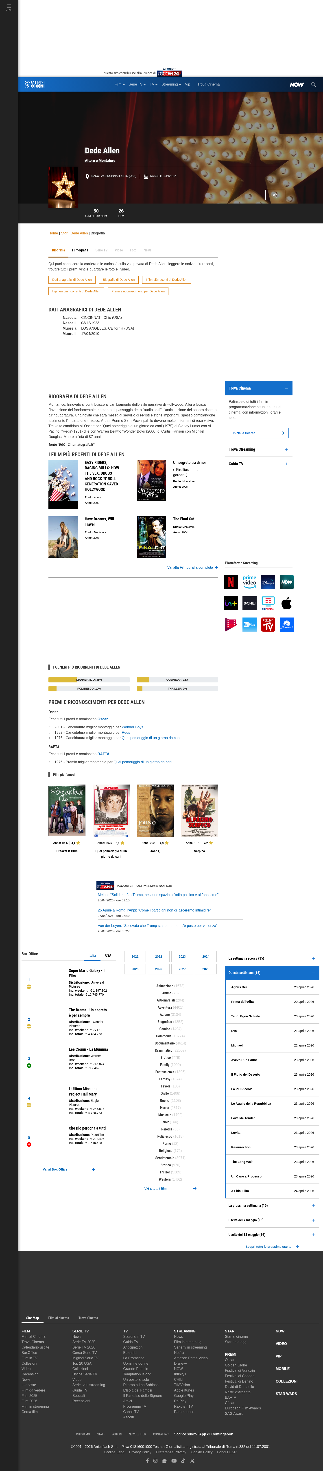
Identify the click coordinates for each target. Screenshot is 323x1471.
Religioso (165, 1151)
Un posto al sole (136, 1379)
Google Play (184, 1396)
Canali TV (131, 1412)
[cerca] (313, 84)
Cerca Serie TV (84, 1353)
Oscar (230, 1360)
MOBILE (283, 1369)
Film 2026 (29, 1401)
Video (26, 1369)
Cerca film (30, 1412)
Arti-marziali (166, 1000)
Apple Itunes (184, 1390)
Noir (166, 1122)
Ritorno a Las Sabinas (140, 1385)
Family (165, 1065)
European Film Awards (243, 1408)
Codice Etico (114, 1452)
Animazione (164, 986)
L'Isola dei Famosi (137, 1390)
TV (125, 1331)
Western (165, 1179)
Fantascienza (164, 1072)
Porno (167, 1143)
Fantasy (164, 1079)
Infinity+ (180, 1374)
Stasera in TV (134, 1336)
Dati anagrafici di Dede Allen (72, 279)
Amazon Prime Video (191, 1358)
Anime (166, 993)
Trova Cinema (33, 1342)
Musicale (164, 1115)
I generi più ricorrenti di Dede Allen (76, 291)
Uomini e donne (135, 1363)
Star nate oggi (236, 1342)
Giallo (165, 1093)
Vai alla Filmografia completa (192, 567)
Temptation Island (137, 1374)
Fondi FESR (227, 1452)
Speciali (78, 1396)
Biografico (164, 1022)
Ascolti (128, 1417)
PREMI (230, 1354)
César (230, 1403)
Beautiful (130, 1353)
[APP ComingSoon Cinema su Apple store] (249, 1434)
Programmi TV (134, 1406)
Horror (164, 1108)
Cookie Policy (202, 1452)
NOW (178, 1369)
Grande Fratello (135, 1369)
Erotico (166, 1057)
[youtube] (174, 1462)
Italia (92, 955)
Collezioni (29, 1363)
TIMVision (182, 1385)
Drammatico (163, 1050)
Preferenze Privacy (171, 1452)
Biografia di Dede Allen (119, 279)
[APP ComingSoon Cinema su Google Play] (280, 1434)
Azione (165, 1014)
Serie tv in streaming (88, 1385)
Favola (165, 1086)
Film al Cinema (34, 1336)
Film (121, 212)
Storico (166, 1165)
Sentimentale (164, 1158)
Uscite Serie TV (84, 1374)
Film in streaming (35, 1406)
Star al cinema (236, 1336)
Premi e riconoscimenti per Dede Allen (138, 291)
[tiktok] (183, 1462)
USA (108, 955)
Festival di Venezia (240, 1370)
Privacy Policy (140, 1452)
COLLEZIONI (286, 1381)
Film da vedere (33, 1390)
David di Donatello (239, 1387)
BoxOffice (29, 1353)
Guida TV (79, 1390)
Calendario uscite (35, 1347)
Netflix (179, 1353)
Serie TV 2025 (83, 1342)
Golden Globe (236, 1365)
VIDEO (281, 1344)
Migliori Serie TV (85, 1358)
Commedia (163, 1036)
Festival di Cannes (240, 1376)
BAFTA (230, 1397)
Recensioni (30, 1374)
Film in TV (30, 1358)
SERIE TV (80, 1331)
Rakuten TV (183, 1406)
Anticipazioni (133, 1347)
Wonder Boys (132, 727)
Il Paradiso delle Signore (142, 1396)
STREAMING (185, 1331)
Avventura (165, 1007)
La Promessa (133, 1358)
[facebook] (147, 1462)
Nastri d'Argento (238, 1392)
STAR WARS (286, 1394)
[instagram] (155, 1462)
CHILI (178, 1379)
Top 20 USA (82, 1363)
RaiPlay (180, 1401)
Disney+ (180, 1363)
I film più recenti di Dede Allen (166, 279)
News (26, 1379)
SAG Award (234, 1413)
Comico (164, 1029)
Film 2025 (29, 1396)
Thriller (164, 1172)
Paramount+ (184, 1412)
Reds (126, 732)
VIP (279, 1356)
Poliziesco (164, 1136)
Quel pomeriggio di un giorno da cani (151, 738)
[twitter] (192, 1462)
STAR (229, 1331)
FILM (26, 1331)
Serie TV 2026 (83, 1347)
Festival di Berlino (239, 1381)
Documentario (165, 1043)
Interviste (29, 1385)
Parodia (166, 1129)
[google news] (164, 1462)
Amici (127, 1401)
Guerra (165, 1100)
